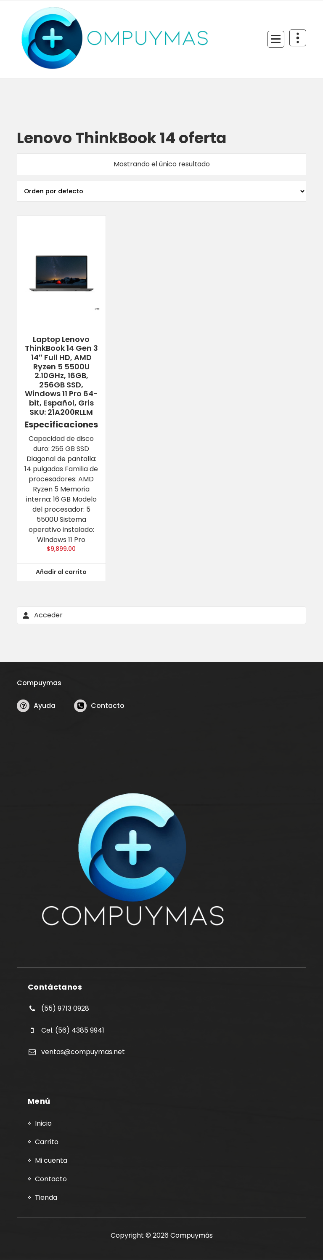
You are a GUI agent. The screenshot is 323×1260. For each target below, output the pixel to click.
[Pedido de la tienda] (161, 191)
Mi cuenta (51, 1160)
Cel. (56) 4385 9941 (72, 1030)
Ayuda (45, 705)
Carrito (46, 1142)
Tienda (46, 1197)
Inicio (43, 1123)
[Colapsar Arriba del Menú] (297, 37)
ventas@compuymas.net (83, 1052)
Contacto (107, 705)
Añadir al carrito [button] (61, 572)
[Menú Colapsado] (275, 39)
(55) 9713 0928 (65, 1008)
